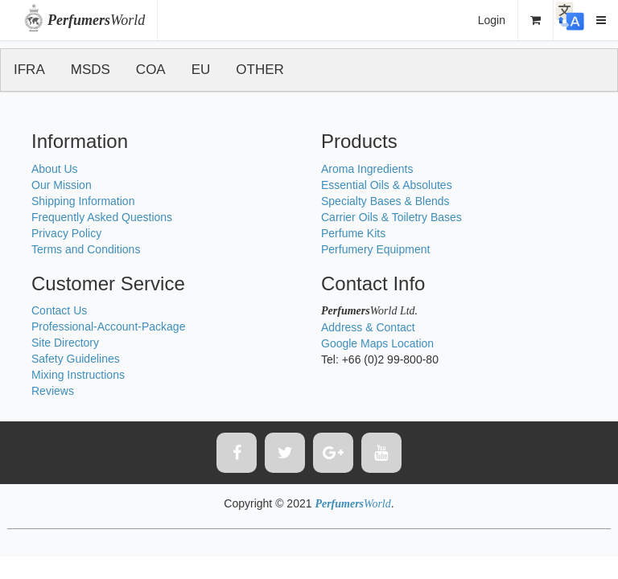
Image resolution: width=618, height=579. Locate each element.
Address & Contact (368, 327)
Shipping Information (82, 201)
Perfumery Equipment (375, 249)
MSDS (90, 69)
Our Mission (61, 185)
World (96, 20)
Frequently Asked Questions (101, 217)
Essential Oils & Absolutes (386, 185)
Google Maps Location (377, 343)
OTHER (260, 69)
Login (491, 20)
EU (201, 69)
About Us (54, 168)
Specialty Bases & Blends (385, 201)
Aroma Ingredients (367, 168)
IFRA (29, 69)
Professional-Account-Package (108, 326)
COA (151, 69)
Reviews (52, 390)
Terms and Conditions (85, 249)
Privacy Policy (66, 233)
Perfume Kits (353, 233)
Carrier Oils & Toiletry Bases (391, 217)
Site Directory (65, 342)
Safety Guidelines (75, 358)
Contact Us (59, 310)
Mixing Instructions (78, 374)
